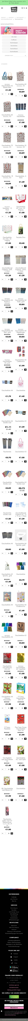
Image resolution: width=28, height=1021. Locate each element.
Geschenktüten (14, 45)
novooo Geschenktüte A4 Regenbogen (20, 331)
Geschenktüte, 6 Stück (20, 176)
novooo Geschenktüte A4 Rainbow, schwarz (7, 301)
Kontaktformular (14, 987)
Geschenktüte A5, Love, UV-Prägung (20, 208)
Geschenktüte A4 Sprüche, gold (20, 544)
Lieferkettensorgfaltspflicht (14, 940)
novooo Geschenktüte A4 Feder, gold (20, 300)
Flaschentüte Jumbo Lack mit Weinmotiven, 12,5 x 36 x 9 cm (7, 822)
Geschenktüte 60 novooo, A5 (20, 85)
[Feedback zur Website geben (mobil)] (14, 997)
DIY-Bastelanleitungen (14, 919)
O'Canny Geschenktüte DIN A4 (20, 698)
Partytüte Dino (20, 237)
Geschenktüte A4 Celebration (20, 360)
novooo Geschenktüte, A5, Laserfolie (20, 667)
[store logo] (14, 10)
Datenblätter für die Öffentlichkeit (14, 944)
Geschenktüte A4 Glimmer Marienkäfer (7, 698)
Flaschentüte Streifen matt (7, 513)
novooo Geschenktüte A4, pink (7, 361)
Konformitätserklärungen (14, 946)
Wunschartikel (14, 915)
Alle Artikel (14, 36)
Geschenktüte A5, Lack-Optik (21, 758)
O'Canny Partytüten (7, 728)
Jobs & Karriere (14, 899)
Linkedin (16, 960)
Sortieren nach (9, 55)
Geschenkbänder (14, 51)
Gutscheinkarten (14, 917)
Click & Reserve (14, 908)
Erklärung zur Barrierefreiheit (14, 931)
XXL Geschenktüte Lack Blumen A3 (7, 789)
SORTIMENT (11, 17)
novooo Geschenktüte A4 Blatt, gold (7, 331)
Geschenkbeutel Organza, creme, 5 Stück (20, 269)
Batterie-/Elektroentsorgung (14, 942)
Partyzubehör (20, 17)
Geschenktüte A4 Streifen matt (7, 421)
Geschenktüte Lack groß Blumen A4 (7, 759)
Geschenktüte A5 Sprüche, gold (7, 574)
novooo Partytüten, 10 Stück (7, 208)
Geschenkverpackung (6, 19)
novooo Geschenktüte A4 (7, 636)
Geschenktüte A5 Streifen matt (20, 483)
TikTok (15, 963)
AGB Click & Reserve (14, 927)
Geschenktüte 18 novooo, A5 (7, 176)
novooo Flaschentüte (21, 115)
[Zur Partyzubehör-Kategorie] (14, 30)
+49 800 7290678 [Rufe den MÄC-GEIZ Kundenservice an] (14, 980)
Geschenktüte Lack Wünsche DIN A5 (7, 667)
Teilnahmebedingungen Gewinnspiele (14, 933)
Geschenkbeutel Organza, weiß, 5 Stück (7, 269)
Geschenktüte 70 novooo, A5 (7, 146)
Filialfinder (14, 897)
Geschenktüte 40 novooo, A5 (7, 115)
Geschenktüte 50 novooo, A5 (20, 146)
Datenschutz (14, 925)
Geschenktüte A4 (7, 390)
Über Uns (14, 901)
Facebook (16, 953)
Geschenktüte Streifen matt (7, 483)
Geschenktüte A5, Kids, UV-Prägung (7, 239)
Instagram (15, 956)
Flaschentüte (7, 451)
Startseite (3, 17)
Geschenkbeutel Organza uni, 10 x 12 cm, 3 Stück (20, 514)
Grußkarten (14, 39)
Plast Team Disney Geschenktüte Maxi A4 (21, 729)
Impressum (14, 929)
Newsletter (14, 910)
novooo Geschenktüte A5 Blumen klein (7, 86)
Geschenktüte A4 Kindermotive (20, 605)
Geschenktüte (20, 390)
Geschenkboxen (14, 48)
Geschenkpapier (14, 42)
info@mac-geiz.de (14, 985)
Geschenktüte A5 (20, 421)
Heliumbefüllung (14, 913)
